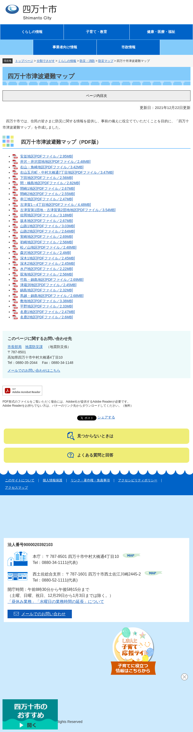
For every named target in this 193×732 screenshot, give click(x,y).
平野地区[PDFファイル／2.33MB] (46, 306)
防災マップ (105, 61)
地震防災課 (34, 347)
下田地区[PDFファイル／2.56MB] (46, 178)
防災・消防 (87, 61)
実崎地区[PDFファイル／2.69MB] (46, 237)
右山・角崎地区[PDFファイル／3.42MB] (51, 167)
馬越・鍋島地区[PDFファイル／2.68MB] (51, 296)
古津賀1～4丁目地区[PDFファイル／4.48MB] (55, 205)
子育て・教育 (96, 32)
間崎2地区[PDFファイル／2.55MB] (47, 194)
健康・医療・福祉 (161, 32)
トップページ (24, 61)
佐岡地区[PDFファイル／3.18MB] (46, 215)
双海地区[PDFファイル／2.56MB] (46, 274)
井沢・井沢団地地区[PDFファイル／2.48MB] (55, 162)
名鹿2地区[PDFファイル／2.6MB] (46, 317)
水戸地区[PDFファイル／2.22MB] (46, 269)
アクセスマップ (16, 487)
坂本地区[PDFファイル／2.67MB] (46, 221)
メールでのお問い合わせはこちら (34, 370)
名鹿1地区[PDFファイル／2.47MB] (47, 312)
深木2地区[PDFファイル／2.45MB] (47, 263)
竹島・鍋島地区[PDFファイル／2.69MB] (51, 280)
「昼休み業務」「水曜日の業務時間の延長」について (56, 601)
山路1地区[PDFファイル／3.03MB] (47, 226)
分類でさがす (46, 61)
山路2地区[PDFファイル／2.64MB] (47, 231)
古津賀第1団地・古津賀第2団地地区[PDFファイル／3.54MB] (68, 210)
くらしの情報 (31, 32)
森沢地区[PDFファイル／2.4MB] (45, 253)
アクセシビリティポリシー (137, 480)
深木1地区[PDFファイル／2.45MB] (47, 258)
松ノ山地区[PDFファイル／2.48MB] (48, 247)
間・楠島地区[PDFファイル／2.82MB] (50, 183)
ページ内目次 (96, 96)
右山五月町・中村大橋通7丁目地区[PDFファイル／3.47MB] (67, 172)
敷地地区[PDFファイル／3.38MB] (46, 301)
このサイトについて (19, 480)
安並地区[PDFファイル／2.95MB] (46, 156)
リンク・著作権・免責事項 (90, 480)
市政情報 (128, 47)
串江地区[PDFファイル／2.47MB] (46, 199)
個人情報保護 (52, 480)
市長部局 (15, 347)
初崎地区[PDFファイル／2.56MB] (46, 242)
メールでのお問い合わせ (43, 614)
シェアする (106, 417)
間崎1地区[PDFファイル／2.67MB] (47, 188)
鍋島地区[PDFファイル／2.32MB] (46, 290)
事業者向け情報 (65, 47)
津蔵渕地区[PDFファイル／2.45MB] (48, 285)
